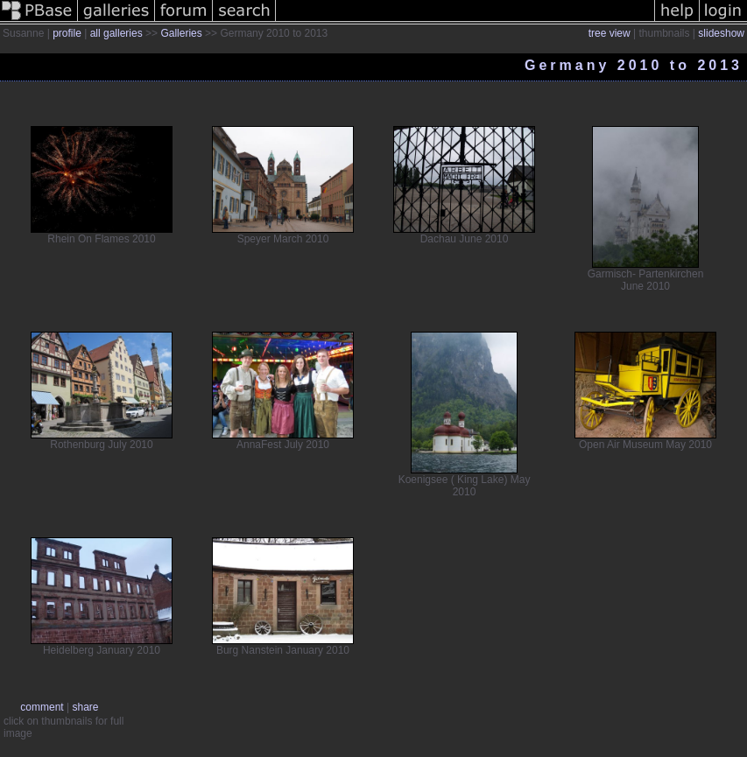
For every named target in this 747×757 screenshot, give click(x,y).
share (85, 707)
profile (67, 33)
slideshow (721, 33)
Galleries (180, 33)
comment (41, 707)
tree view (609, 33)
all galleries (116, 33)
